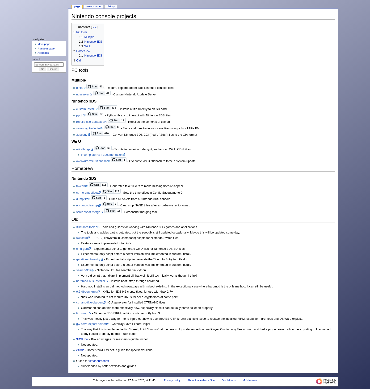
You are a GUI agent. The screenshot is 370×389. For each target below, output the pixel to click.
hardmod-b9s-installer (90, 281)
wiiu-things (83, 149)
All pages (43, 52)
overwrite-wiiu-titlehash (91, 161)
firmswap (82, 313)
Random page (46, 48)
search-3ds (83, 270)
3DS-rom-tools (86, 227)
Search (37, 59)
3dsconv (81, 134)
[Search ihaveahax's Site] (49, 64)
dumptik (81, 199)
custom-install (85, 109)
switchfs (81, 238)
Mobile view (250, 380)
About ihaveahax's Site (201, 380)
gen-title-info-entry (88, 259)
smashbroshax (99, 361)
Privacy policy (172, 380)
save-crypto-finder (88, 128)
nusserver (82, 94)
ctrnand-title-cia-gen (89, 302)
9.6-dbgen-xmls (86, 291)
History (111, 6)
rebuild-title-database (90, 121)
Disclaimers (229, 380)
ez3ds (80, 350)
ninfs (79, 88)
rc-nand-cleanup (87, 205)
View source (93, 6)
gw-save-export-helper (91, 324)
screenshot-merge (88, 212)
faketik (80, 186)
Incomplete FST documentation (101, 154)
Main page (44, 44)
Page (77, 6)
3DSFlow (82, 339)
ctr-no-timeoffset (87, 192)
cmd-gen (82, 248)
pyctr (79, 115)
